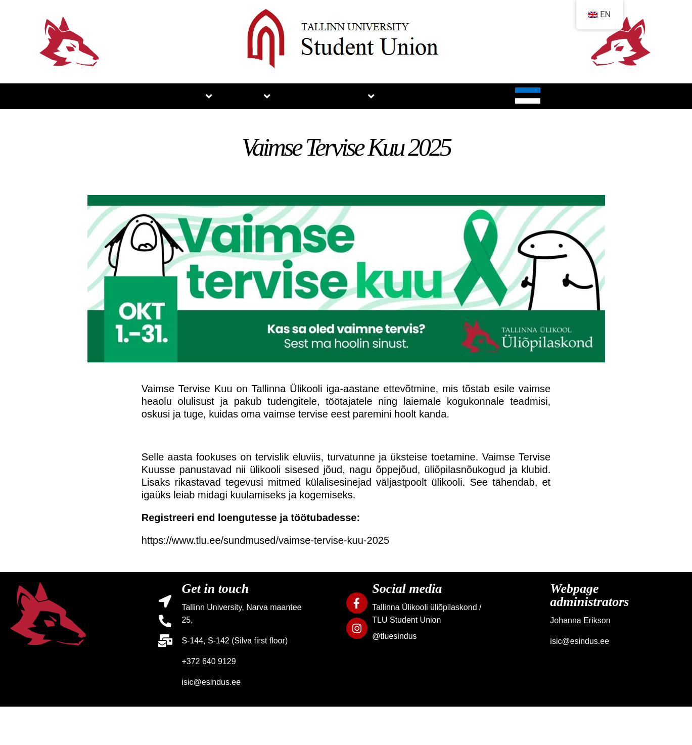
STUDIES (217, 108)
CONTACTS (595, 96)
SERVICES (394, 108)
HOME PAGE (43, 108)
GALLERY (494, 96)
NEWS (304, 96)
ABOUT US (126, 108)
